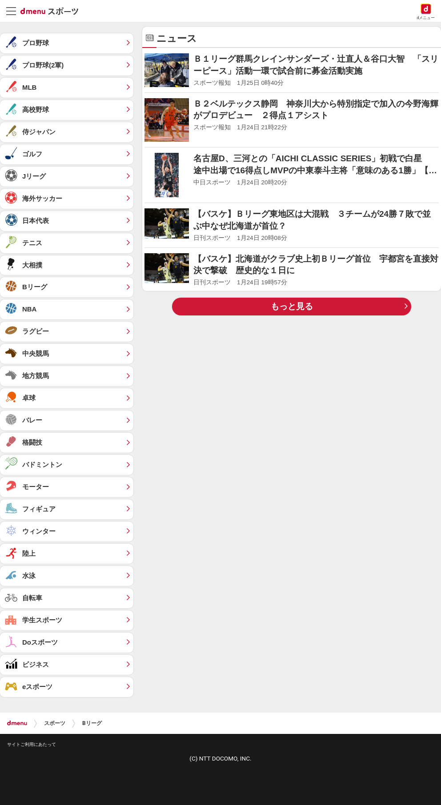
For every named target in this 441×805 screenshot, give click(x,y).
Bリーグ (92, 723)
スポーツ (54, 723)
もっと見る (292, 306)
